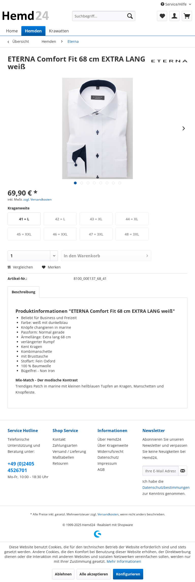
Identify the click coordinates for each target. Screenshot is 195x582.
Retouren (60, 463)
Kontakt (59, 439)
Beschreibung (23, 291)
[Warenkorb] (187, 16)
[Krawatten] (58, 31)
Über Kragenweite (113, 445)
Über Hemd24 (109, 439)
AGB (101, 469)
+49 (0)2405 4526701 (21, 467)
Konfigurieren (128, 574)
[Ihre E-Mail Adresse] (160, 471)
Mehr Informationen (124, 561)
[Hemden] (33, 31)
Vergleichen (20, 267)
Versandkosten (108, 514)
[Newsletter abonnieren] (182, 471)
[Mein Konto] (174, 16)
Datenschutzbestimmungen (166, 487)
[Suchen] (130, 16)
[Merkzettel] (162, 16)
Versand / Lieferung (69, 451)
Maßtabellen (63, 457)
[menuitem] (104, 16)
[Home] (12, 31)
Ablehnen (63, 574)
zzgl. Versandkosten (37, 199)
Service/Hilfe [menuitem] (174, 4)
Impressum (107, 463)
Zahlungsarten (65, 445)
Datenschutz (108, 457)
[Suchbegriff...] (104, 16)
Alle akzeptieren (93, 574)
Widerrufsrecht (110, 451)
